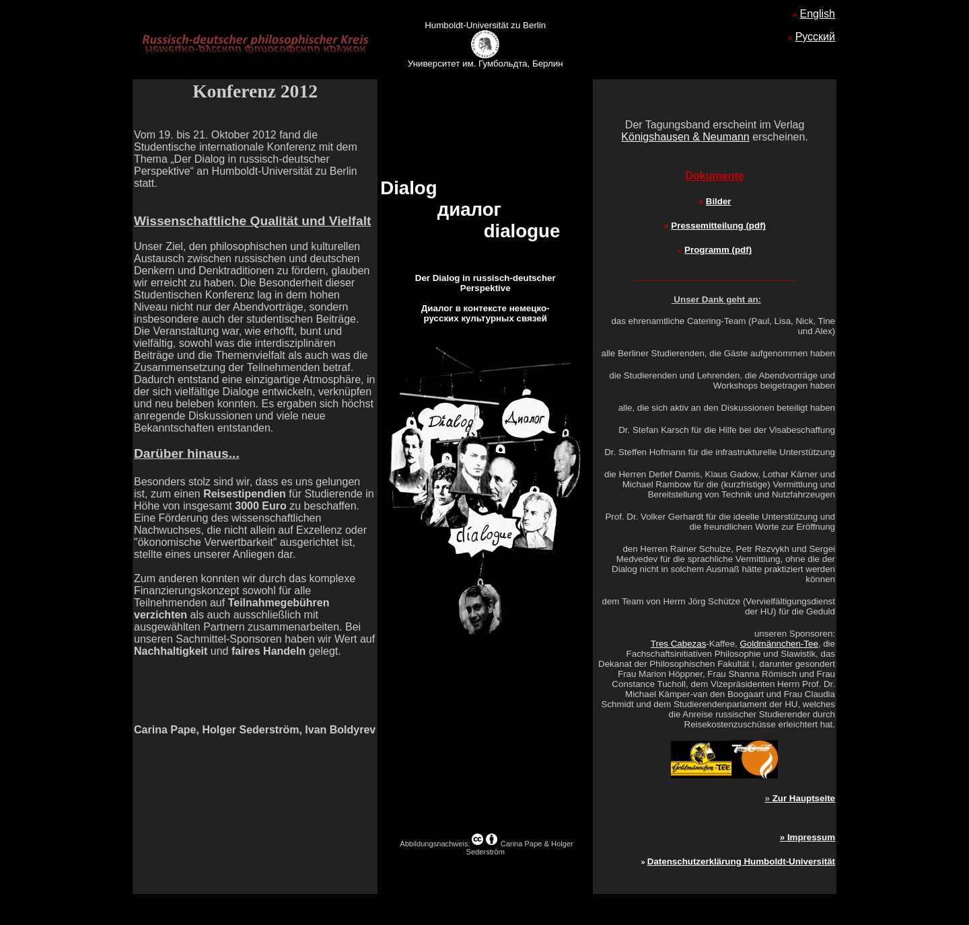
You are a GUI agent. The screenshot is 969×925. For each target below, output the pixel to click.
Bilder (718, 201)
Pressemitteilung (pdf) (718, 225)
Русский (815, 36)
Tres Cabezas (678, 644)
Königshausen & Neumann (685, 137)
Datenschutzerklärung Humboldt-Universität (741, 861)
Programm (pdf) (718, 250)
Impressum (811, 837)
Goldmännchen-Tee (779, 644)
